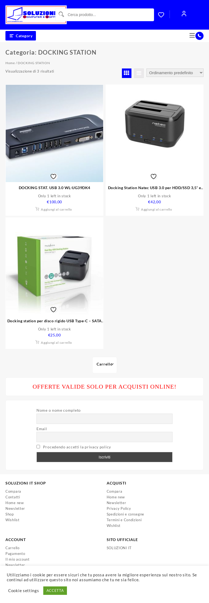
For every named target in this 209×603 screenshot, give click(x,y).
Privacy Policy (119, 508)
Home (10, 63)
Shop (9, 514)
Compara (13, 491)
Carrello (12, 548)
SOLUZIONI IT (119, 548)
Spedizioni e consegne (126, 514)
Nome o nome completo (58, 410)
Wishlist (12, 520)
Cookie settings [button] (23, 590)
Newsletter (15, 508)
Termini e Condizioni (124, 520)
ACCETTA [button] (55, 590)
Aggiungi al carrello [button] (56, 209)
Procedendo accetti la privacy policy (77, 447)
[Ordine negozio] (175, 72)
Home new (14, 503)
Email (41, 428)
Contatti (12, 497)
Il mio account (17, 559)
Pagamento (15, 553)
